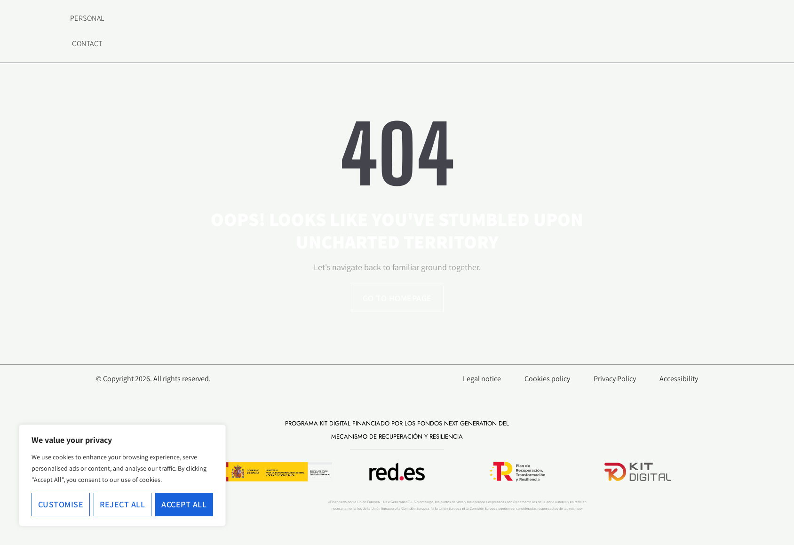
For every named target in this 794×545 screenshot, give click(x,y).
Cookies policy (547, 379)
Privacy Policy (615, 379)
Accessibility (678, 379)
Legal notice (482, 379)
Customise (61, 504)
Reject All (122, 504)
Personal (87, 18)
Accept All (183, 504)
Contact (87, 43)
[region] (122, 475)
